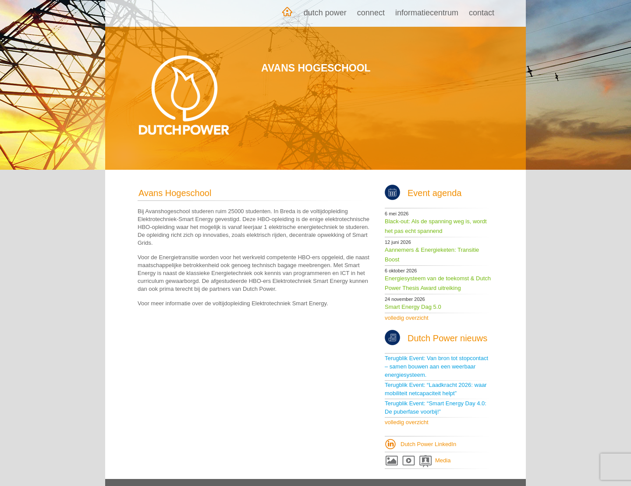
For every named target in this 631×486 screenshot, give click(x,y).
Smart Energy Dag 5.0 (413, 307)
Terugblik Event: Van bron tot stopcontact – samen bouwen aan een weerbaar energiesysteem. (436, 366)
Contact (481, 12)
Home (287, 13)
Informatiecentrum (426, 12)
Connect (371, 12)
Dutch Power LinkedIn (428, 444)
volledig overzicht (407, 317)
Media (442, 460)
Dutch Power (325, 12)
